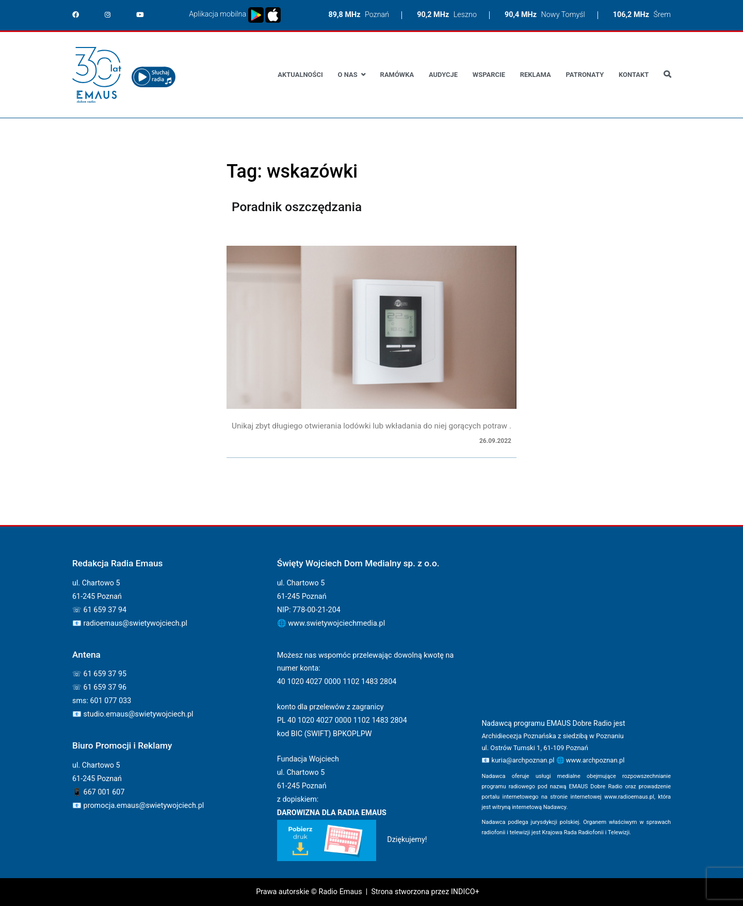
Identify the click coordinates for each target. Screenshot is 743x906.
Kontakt (634, 74)
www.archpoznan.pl (595, 760)
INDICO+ (465, 891)
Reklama (535, 74)
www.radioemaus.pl (629, 796)
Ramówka (397, 74)
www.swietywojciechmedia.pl (336, 623)
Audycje (443, 74)
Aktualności (300, 74)
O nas (348, 74)
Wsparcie (489, 74)
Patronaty (585, 74)
